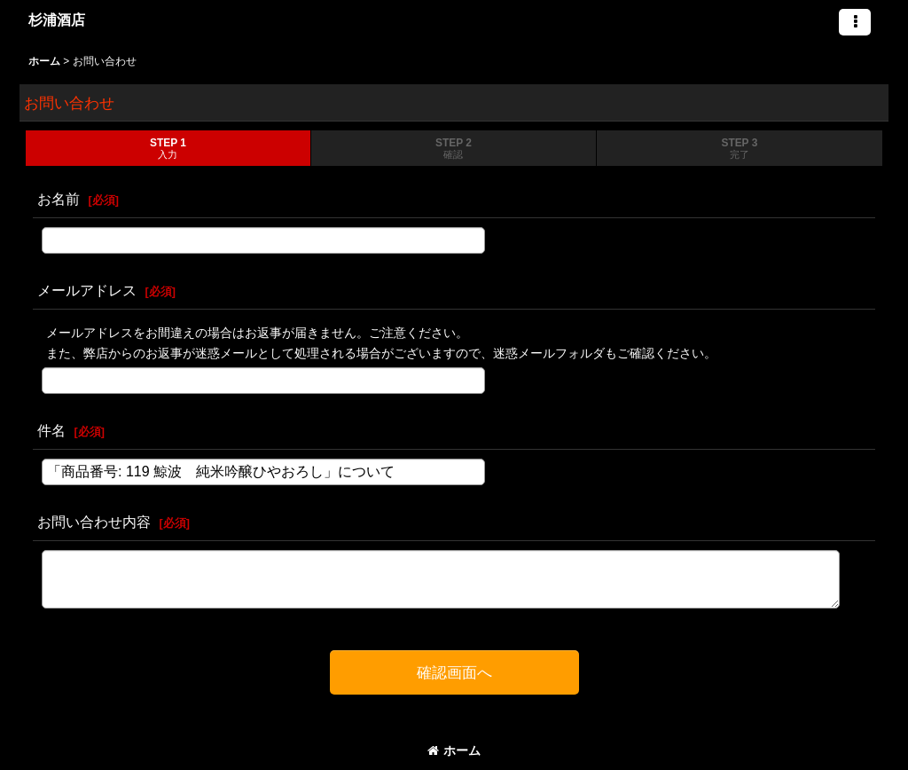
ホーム (454, 750)
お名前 (58, 199)
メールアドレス (87, 290)
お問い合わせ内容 (94, 522)
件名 (51, 430)
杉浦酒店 (56, 20)
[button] (855, 22)
